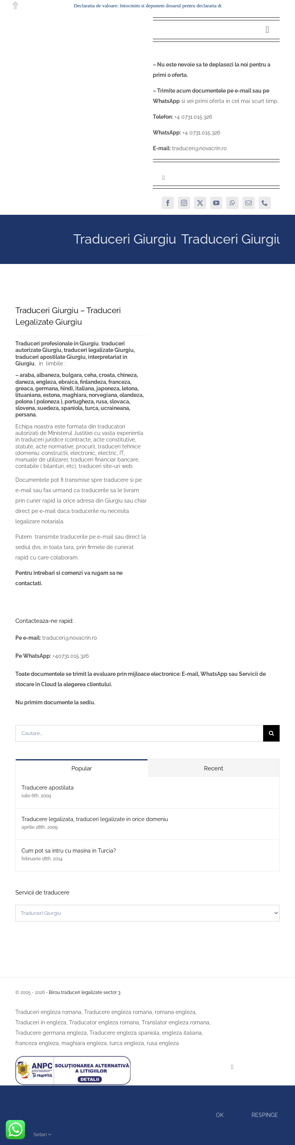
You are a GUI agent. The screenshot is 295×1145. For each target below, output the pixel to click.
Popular (81, 768)
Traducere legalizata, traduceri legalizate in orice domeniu (95, 819)
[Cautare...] (139, 733)
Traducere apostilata (48, 788)
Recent (213, 768)
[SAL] (73, 1057)
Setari (42, 1134)
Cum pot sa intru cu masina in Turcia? (69, 851)
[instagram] (184, 203)
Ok (220, 1115)
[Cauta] (271, 733)
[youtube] (216, 203)
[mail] (248, 203)
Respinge (265, 1115)
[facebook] (168, 203)
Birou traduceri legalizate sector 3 (84, 992)
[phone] (265, 203)
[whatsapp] (232, 203)
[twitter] (200, 203)
